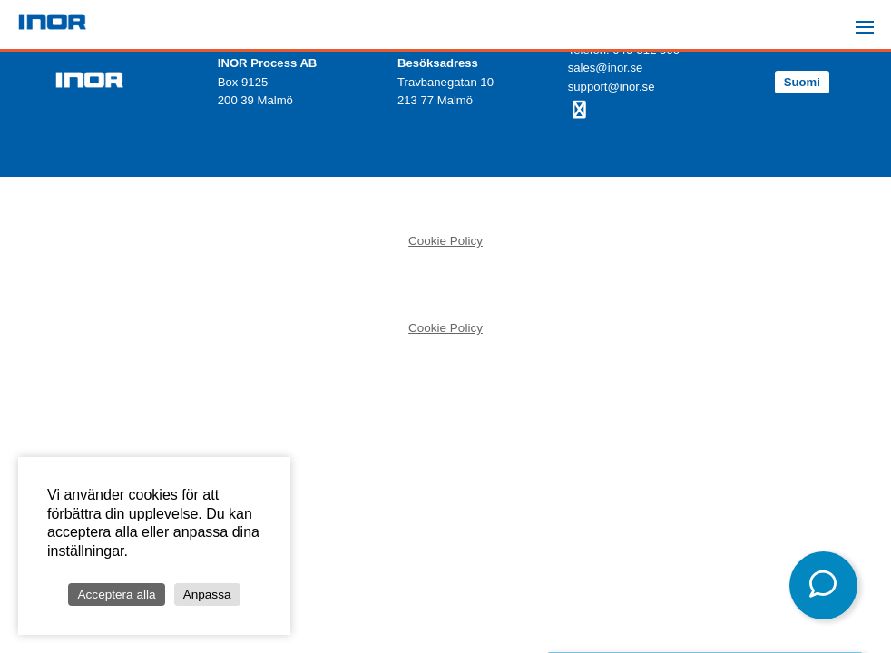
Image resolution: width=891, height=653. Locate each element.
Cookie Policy (445, 241)
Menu (870, 19)
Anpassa (207, 594)
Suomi (802, 82)
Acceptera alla (116, 594)
